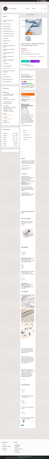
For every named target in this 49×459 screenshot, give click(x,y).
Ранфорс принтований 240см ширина (9, 46)
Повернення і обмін (31, 32)
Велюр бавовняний (7, 26)
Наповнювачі (5, 38)
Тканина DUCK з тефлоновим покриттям (9, 71)
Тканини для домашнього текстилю (17, 446)
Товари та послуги (30, 14)
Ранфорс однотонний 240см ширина (8, 50)
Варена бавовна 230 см (8, 79)
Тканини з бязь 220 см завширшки (27, 337)
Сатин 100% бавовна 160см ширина (8, 53)
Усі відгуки (23, 379)
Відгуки (4, 448)
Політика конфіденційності (38, 457)
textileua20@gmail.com (7, 118)
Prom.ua (30, 456)
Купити (25, 61)
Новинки (33, 8)
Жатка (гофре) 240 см (7, 81)
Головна (27, 8)
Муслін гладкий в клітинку (8, 31)
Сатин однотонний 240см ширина (8, 57)
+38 (25, 211)
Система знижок (25, 20)
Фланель (5, 74)
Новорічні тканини (6, 40)
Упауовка (17, 450)
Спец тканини (6, 63)
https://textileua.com (7, 115)
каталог (22, 225)
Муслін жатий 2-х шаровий (8, 33)
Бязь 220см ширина (7, 23)
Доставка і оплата (35, 20)
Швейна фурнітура (7, 76)
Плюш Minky (5, 43)
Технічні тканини (6, 68)
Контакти (31, 26)
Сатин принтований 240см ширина (8, 60)
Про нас (23, 26)
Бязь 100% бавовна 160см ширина (8, 21)
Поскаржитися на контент (28, 457)
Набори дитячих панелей (8, 35)
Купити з (35, 61)
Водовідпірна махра (7, 28)
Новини (37, 26)
